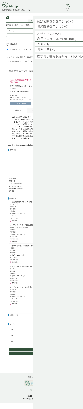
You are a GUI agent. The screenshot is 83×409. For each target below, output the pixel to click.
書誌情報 (13, 50)
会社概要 (54, 383)
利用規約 (43, 383)
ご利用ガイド (31, 383)
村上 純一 (13, 95)
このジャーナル (14, 55)
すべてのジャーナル (31, 55)
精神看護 (19, 63)
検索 (71, 44)
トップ (9, 63)
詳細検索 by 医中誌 (69, 56)
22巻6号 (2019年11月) (36, 63)
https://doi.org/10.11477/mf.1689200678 (26, 106)
